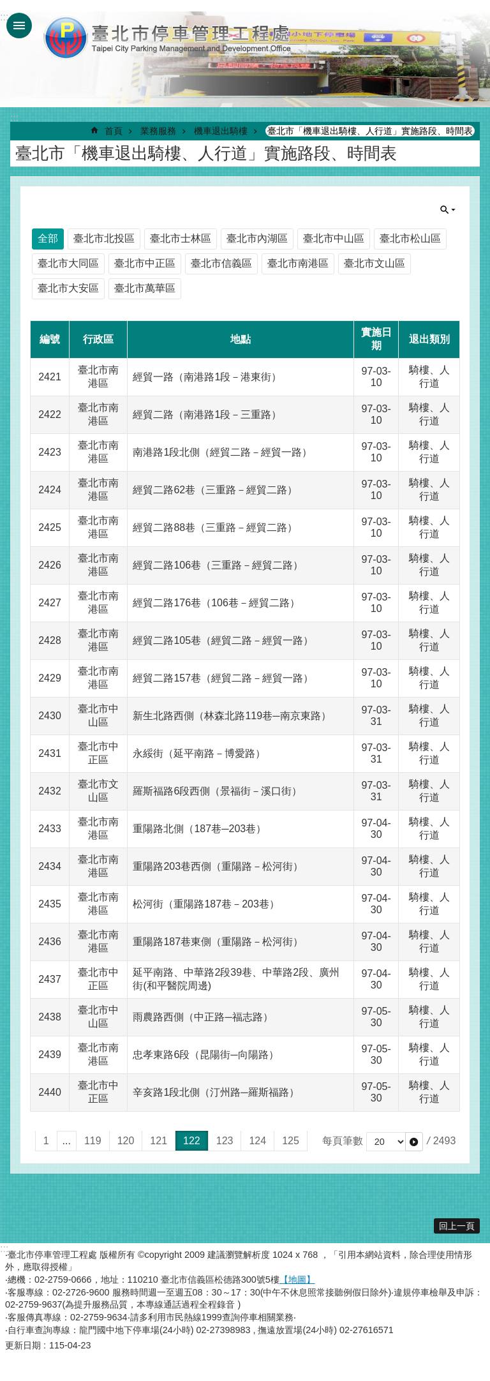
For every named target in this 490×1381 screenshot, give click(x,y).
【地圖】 (297, 1279)
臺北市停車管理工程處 (167, 37)
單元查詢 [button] (448, 210)
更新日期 (23, 1345)
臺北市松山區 (410, 238)
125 (290, 1140)
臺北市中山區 (333, 238)
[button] (414, 1141)
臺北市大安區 (68, 288)
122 (191, 1140)
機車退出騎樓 (221, 131)
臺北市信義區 (221, 263)
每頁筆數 (342, 1140)
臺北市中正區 (144, 263)
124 (257, 1140)
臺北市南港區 (298, 263)
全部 (48, 238)
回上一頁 (457, 1226)
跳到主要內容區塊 (6, 6)
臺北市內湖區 (257, 238)
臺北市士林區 (180, 238)
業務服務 (158, 131)
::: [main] (14, 117)
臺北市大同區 (68, 263)
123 (225, 1140)
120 (126, 1140)
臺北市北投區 (104, 238)
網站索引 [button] (19, 25)
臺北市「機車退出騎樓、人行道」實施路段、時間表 (370, 131)
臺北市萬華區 (144, 288)
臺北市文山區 (374, 263)
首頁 (113, 131)
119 (92, 1140)
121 (158, 1140)
